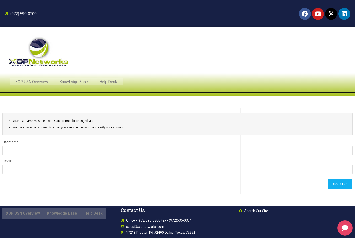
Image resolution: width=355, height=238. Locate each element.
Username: (10, 142)
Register (340, 184)
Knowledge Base (73, 82)
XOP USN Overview (31, 82)
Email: (7, 161)
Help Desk (108, 82)
